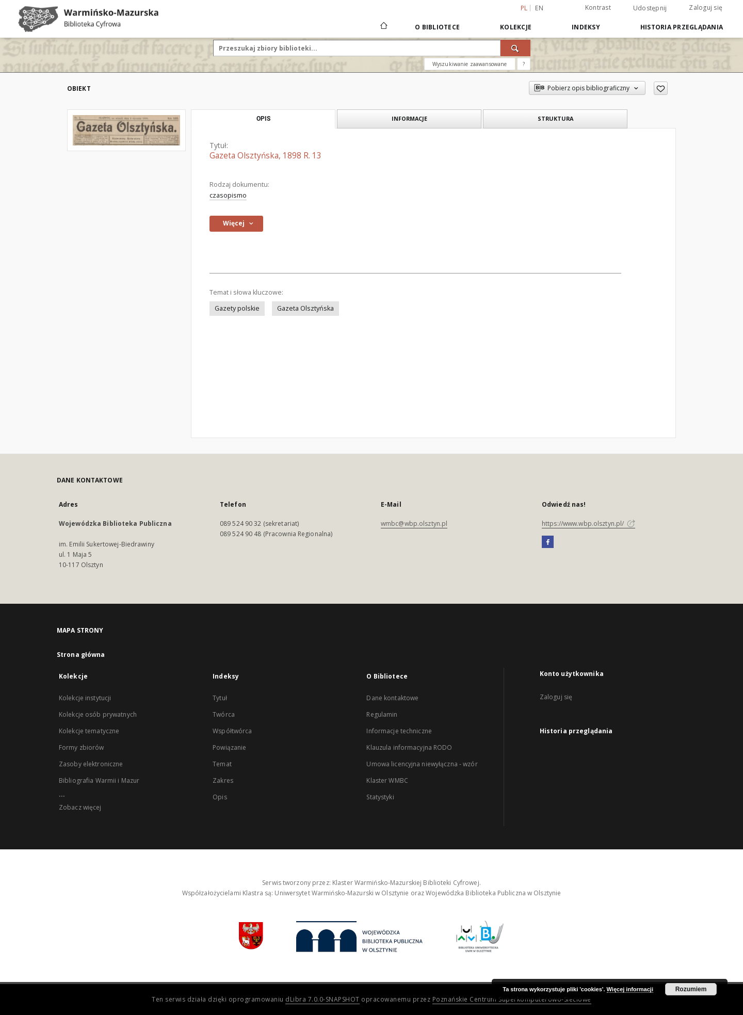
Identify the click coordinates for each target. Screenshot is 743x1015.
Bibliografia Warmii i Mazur (99, 780)
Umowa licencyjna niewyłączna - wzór (421, 764)
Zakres (223, 780)
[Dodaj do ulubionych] (661, 88)
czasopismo (228, 195)
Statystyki (380, 797)
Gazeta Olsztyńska (305, 308)
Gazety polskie (237, 308)
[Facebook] (548, 542)
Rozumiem (691, 989)
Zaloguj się (705, 7)
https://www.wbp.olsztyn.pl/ (588, 523)
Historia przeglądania (681, 27)
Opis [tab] (263, 118)
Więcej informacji (630, 989)
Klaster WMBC (387, 780)
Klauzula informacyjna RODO (409, 747)
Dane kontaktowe (392, 698)
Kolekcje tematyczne (89, 731)
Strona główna (81, 654)
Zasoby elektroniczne (91, 764)
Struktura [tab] (555, 118)
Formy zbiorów (81, 747)
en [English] (539, 8)
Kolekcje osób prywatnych (98, 714)
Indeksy (586, 27)
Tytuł (220, 698)
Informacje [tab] (409, 118)
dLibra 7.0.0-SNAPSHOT (322, 999)
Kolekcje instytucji (85, 698)
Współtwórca (232, 731)
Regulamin (381, 714)
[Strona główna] (383, 26)
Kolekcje (515, 27)
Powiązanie (229, 747)
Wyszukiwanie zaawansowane (469, 64)
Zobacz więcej (80, 807)
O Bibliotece (437, 27)
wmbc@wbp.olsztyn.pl (414, 523)
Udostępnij (650, 8)
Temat (222, 764)
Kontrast (598, 7)
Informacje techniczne (399, 731)
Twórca (224, 714)
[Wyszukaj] (515, 48)
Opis (220, 797)
